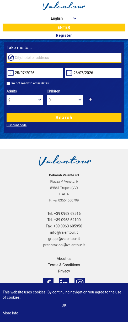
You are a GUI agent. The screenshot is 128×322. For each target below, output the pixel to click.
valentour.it (64, 6)
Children (53, 91)
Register (64, 35)
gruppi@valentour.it (64, 239)
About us (64, 258)
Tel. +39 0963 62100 (64, 220)
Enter (64, 27)
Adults (12, 91)
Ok (64, 305)
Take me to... (19, 47)
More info (10, 313)
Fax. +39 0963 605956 (64, 226)
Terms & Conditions (64, 265)
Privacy (64, 271)
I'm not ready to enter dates (30, 83)
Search (63, 117)
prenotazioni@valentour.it (64, 245)
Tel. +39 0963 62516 (64, 213)
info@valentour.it (64, 232)
